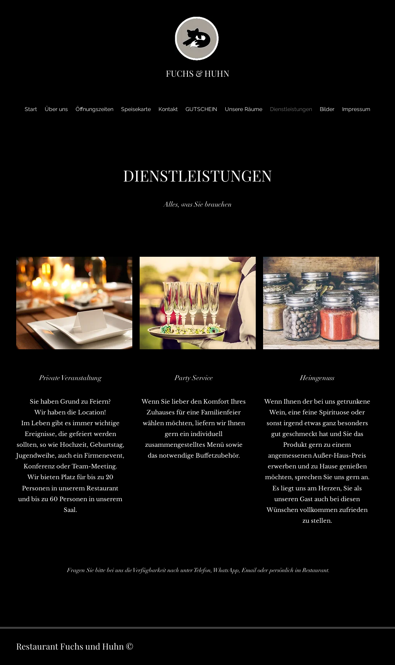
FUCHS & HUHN (198, 73)
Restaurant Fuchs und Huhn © (74, 646)
